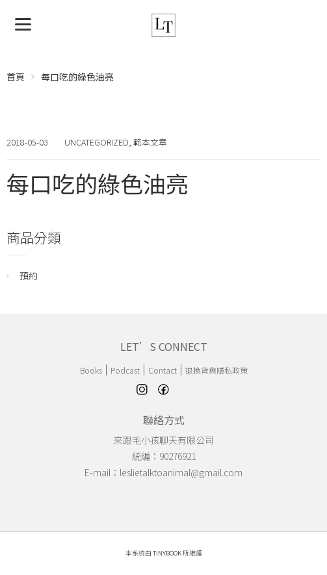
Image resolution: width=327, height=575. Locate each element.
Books (91, 370)
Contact (162, 370)
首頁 (16, 76)
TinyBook (167, 552)
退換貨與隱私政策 (216, 370)
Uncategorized (96, 142)
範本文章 (150, 142)
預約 (29, 275)
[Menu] (23, 23)
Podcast (125, 370)
